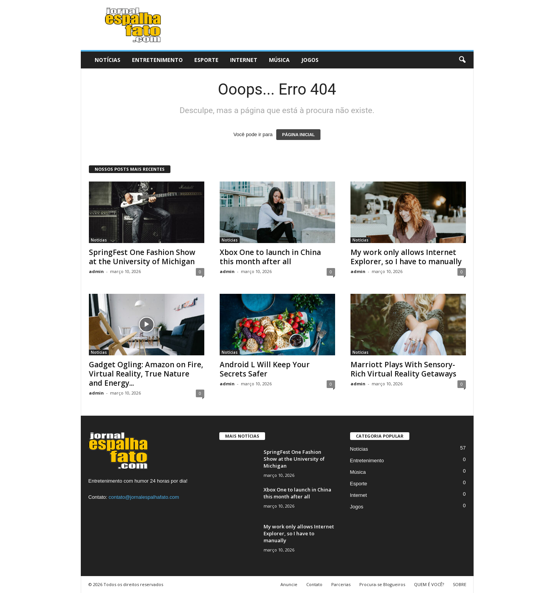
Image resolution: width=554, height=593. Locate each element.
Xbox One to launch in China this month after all (270, 257)
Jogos (310, 59)
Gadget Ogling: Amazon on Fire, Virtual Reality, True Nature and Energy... (146, 374)
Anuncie (288, 584)
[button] (462, 60)
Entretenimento (157, 59)
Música (279, 59)
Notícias (107, 59)
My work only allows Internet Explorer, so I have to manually (406, 257)
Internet (243, 59)
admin (96, 271)
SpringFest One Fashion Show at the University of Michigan (142, 257)
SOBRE (459, 584)
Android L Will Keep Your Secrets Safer (265, 369)
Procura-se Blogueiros (382, 584)
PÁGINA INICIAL (298, 134)
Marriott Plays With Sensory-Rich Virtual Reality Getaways (403, 369)
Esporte (206, 59)
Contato (314, 584)
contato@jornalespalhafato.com (143, 497)
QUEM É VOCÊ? (429, 584)
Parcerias (340, 584)
